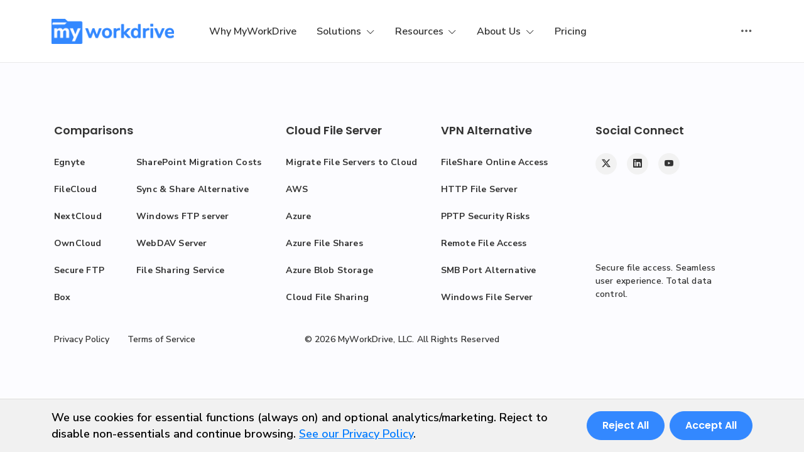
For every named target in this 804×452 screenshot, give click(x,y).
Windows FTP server (182, 216)
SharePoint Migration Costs (198, 162)
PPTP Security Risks (485, 216)
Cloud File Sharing (327, 297)
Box (62, 297)
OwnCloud (78, 243)
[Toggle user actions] (746, 31)
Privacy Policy (81, 339)
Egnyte (69, 162)
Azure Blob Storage (329, 270)
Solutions (340, 31)
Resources (420, 31)
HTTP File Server (479, 189)
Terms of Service (161, 339)
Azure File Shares (324, 243)
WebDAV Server (171, 243)
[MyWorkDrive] (113, 31)
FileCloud (75, 189)
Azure (298, 216)
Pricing (571, 31)
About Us (500, 31)
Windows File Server (487, 297)
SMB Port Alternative (488, 270)
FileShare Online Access (494, 162)
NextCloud (78, 216)
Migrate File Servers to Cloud (351, 162)
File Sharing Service (180, 270)
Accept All (711, 425)
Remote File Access (484, 243)
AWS (297, 189)
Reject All (625, 425)
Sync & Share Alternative (192, 189)
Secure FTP (79, 270)
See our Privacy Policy (356, 433)
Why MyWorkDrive (252, 31)
